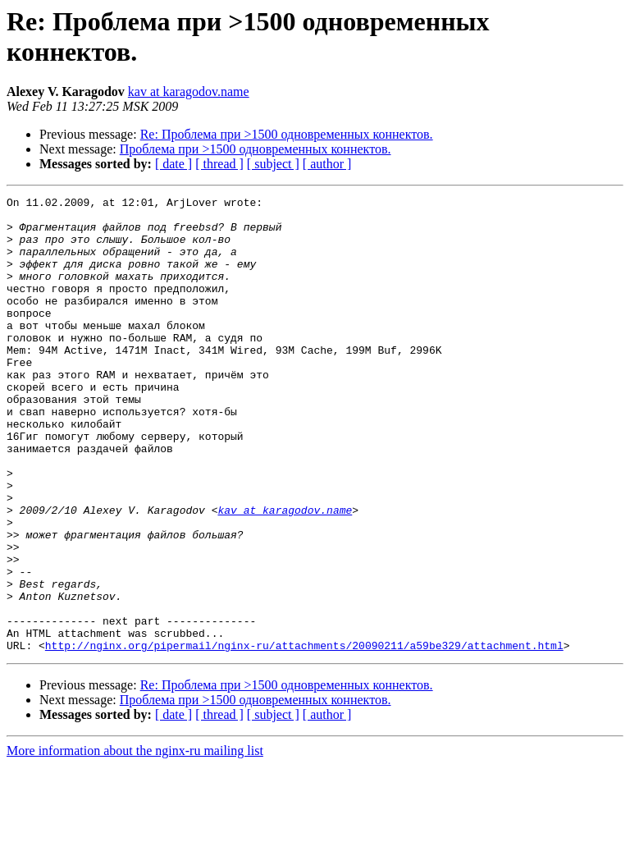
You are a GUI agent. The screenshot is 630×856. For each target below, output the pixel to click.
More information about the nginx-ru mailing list (135, 842)
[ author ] (327, 164)
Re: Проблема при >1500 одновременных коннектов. (286, 134)
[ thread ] (219, 164)
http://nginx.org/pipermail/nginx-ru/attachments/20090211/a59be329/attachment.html (304, 736)
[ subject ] (273, 164)
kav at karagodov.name (188, 91)
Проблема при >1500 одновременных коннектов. (255, 149)
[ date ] (173, 164)
